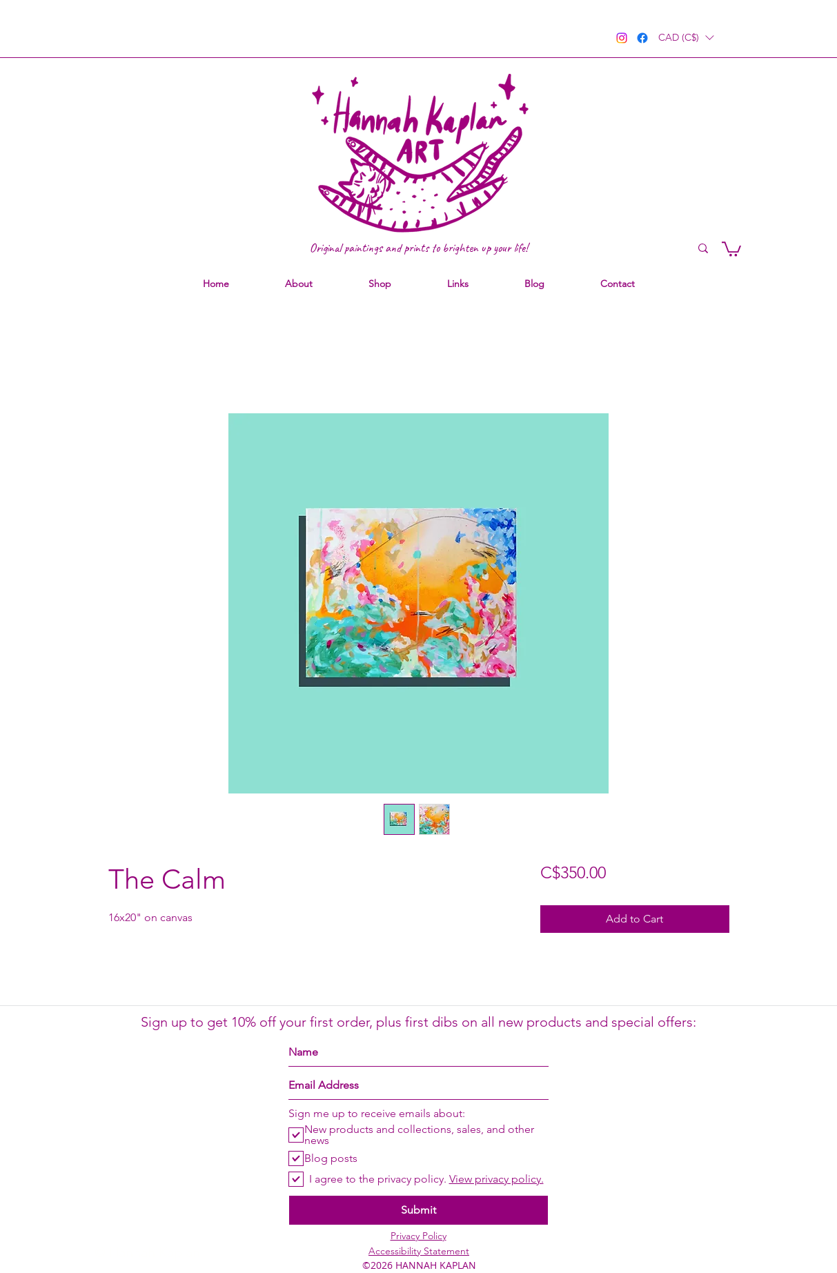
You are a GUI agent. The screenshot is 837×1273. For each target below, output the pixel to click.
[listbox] (685, 37)
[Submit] (418, 1210)
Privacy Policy (418, 1236)
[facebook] (642, 38)
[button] (685, 37)
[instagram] (622, 38)
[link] (731, 248)
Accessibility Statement (418, 1251)
